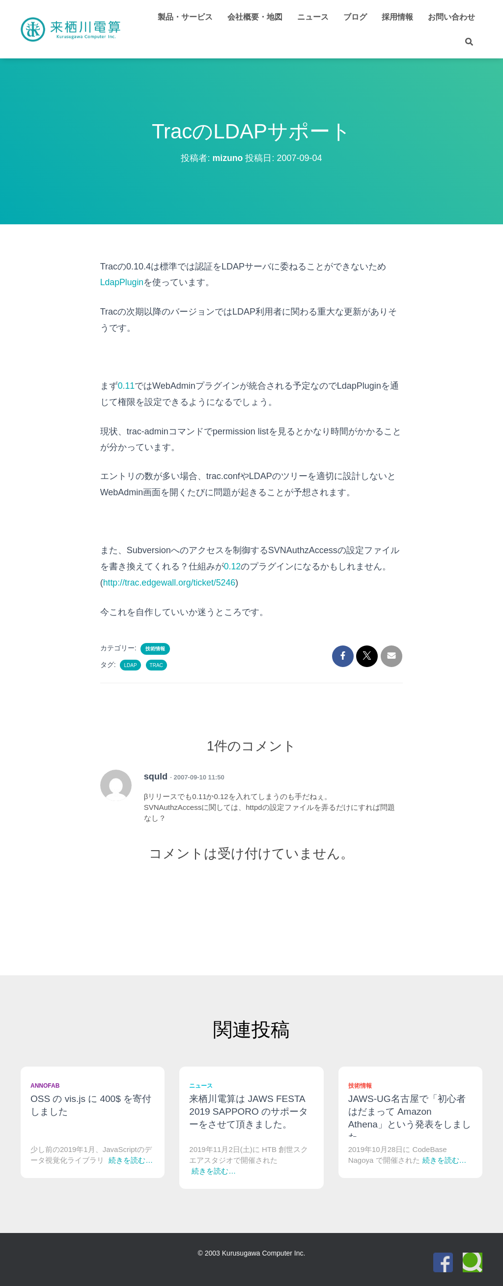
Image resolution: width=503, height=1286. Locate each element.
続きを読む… (131, 1159)
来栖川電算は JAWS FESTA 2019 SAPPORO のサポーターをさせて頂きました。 (248, 1110)
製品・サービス (185, 17)
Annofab (44, 1084)
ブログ (355, 17)
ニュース (313, 17)
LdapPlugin (122, 282)
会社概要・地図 (254, 17)
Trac (156, 664)
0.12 (232, 566)
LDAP (130, 664)
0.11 (126, 386)
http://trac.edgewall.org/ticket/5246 (170, 582)
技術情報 (155, 647)
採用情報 (397, 17)
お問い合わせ (451, 17)
